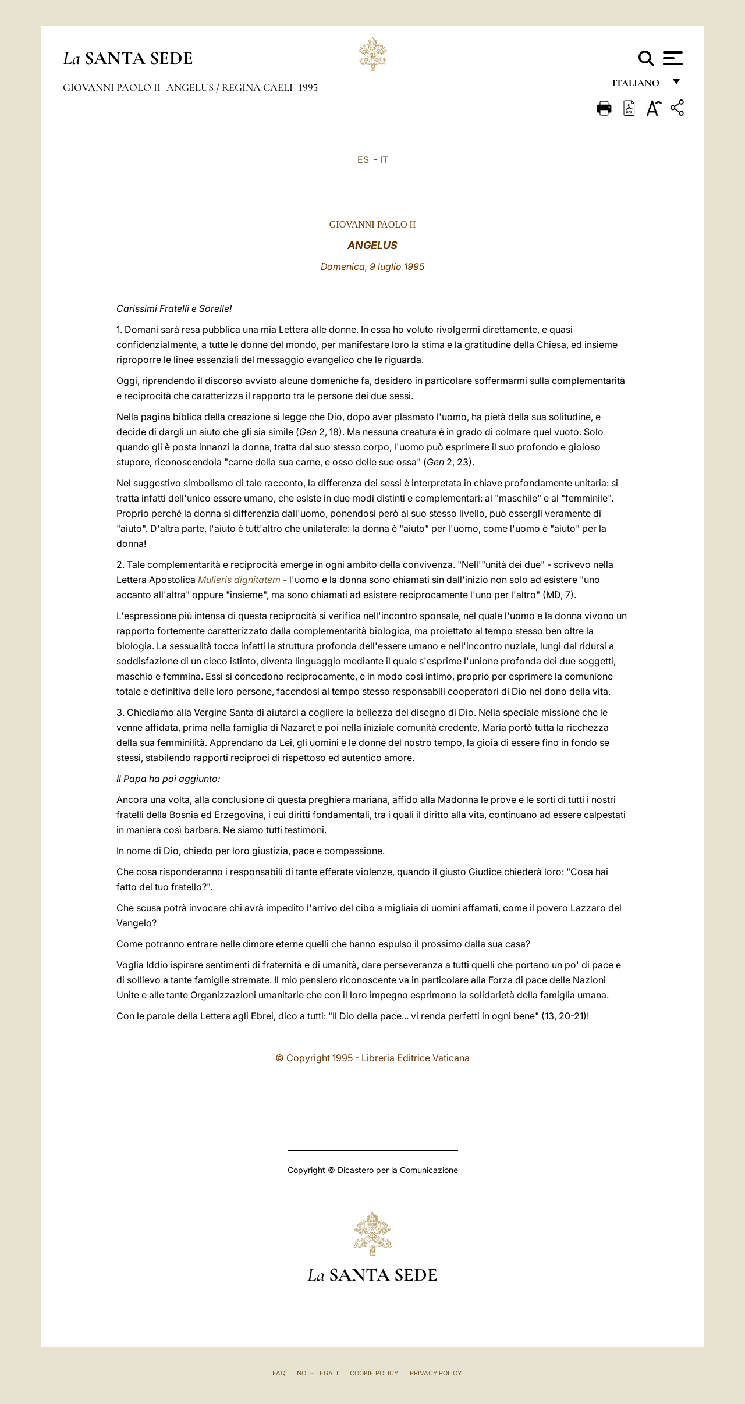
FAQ (278, 1373)
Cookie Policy (374, 1373)
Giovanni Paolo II (113, 87)
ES (363, 159)
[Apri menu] (671, 58)
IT (384, 159)
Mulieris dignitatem (239, 579)
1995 (308, 87)
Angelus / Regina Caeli (230, 87)
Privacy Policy (436, 1373)
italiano (638, 86)
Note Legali (317, 1373)
